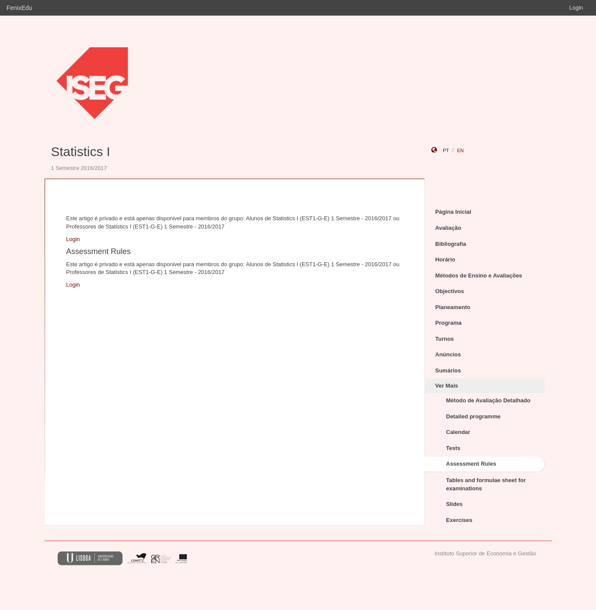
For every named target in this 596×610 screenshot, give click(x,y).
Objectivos (449, 291)
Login (576, 7)
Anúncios (448, 354)
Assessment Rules (471, 463)
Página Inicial (453, 212)
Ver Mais (446, 385)
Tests (453, 448)
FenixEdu (19, 7)
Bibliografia (450, 244)
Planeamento (452, 307)
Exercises (459, 520)
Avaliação (448, 228)
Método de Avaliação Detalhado (488, 400)
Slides (454, 504)
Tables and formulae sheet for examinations (486, 484)
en (460, 150)
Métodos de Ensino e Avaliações (478, 275)
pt (446, 150)
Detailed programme (473, 416)
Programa (448, 323)
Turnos (444, 339)
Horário (445, 259)
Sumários (448, 370)
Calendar (458, 432)
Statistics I (81, 151)
